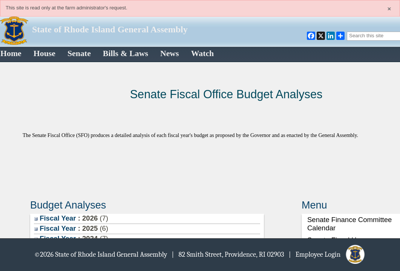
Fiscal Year (55, 218)
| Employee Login (327, 254)
